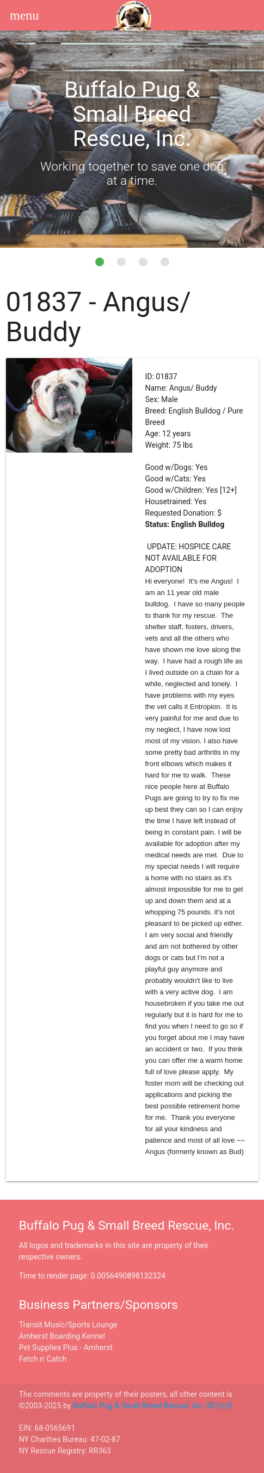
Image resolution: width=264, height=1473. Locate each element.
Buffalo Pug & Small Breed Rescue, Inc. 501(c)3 (152, 1405)
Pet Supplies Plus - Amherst (66, 1347)
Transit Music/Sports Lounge (68, 1324)
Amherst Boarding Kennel (62, 1336)
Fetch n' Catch (42, 1359)
